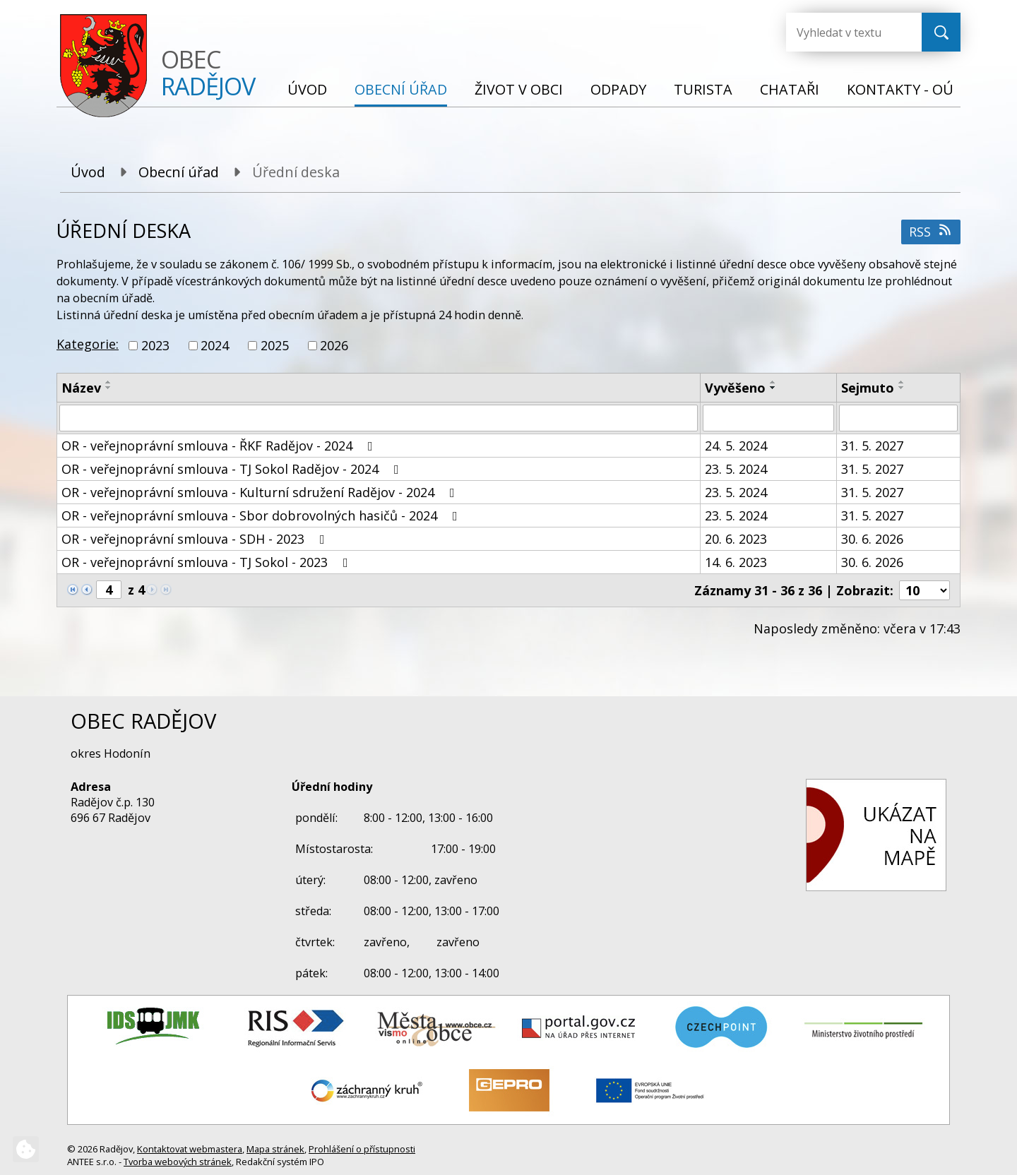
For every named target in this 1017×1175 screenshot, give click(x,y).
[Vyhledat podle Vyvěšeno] (768, 418)
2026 (334, 345)
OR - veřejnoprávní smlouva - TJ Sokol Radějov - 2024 (233, 468)
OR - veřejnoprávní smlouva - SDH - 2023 (196, 538)
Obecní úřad (401, 89)
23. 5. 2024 (736, 468)
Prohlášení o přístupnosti (362, 1149)
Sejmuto (867, 387)
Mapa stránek (275, 1149)
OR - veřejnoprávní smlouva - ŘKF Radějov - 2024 (220, 445)
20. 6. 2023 (736, 538)
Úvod (307, 89)
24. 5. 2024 (736, 445)
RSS (931, 231)
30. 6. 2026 (872, 538)
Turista (703, 89)
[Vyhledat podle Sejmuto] (898, 418)
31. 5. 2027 (872, 445)
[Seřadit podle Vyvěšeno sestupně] (773, 387)
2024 (215, 345)
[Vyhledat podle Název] (378, 418)
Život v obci (519, 89)
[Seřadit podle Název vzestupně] (109, 382)
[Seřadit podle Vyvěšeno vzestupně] (773, 382)
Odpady (618, 89)
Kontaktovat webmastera (189, 1149)
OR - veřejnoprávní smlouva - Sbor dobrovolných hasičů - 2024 (262, 515)
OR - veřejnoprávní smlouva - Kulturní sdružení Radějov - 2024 (260, 492)
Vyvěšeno (735, 387)
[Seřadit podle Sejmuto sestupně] (902, 387)
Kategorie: (87, 343)
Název (81, 387)
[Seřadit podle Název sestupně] (109, 387)
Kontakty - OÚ (900, 89)
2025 (275, 345)
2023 (155, 345)
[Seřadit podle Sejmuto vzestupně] (902, 382)
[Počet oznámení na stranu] (924, 590)
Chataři (789, 89)
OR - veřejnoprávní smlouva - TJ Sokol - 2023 (207, 562)
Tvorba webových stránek (178, 1161)
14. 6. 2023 (736, 562)
